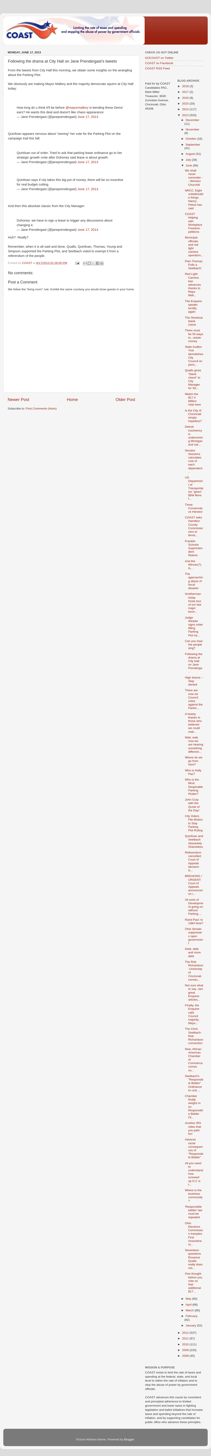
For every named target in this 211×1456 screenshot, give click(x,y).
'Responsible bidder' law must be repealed (193, 1212)
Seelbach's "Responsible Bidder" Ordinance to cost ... (194, 1083)
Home (72, 399)
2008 (185, 1355)
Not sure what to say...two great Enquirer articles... (194, 992)
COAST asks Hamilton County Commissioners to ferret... (194, 526)
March (190, 1310)
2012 (185, 1332)
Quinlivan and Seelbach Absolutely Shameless (194, 841)
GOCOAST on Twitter (159, 58)
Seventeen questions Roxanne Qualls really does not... (193, 1259)
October (191, 138)
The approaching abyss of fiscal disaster (194, 581)
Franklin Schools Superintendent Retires (193, 548)
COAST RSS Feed (157, 68)
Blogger (129, 1439)
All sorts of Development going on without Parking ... (194, 907)
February (192, 1316)
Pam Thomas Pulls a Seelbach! (193, 265)
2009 (185, 1350)
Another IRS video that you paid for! (193, 1128)
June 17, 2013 (88, 117)
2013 (185, 115)
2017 (185, 92)
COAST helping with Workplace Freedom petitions (193, 222)
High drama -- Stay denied (194, 681)
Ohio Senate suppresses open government (194, 936)
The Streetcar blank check (194, 321)
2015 (185, 103)
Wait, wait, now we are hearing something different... (194, 744)
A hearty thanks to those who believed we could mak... (193, 722)
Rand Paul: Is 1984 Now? (194, 921)
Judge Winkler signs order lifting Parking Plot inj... (194, 626)
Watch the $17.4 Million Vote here (193, 399)
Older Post (125, 399)
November (192, 129)
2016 (185, 97)
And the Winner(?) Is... (193, 564)
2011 (185, 1338)
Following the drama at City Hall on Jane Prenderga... (194, 662)
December (192, 120)
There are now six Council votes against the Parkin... (194, 699)
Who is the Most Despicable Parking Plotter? (194, 787)
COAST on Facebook (159, 63)
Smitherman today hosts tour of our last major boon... (193, 602)
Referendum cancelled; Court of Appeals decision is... (193, 861)
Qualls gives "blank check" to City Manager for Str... (193, 379)
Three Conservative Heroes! (193, 508)
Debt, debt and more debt (193, 952)
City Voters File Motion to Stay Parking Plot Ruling (194, 823)
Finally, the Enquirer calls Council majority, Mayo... (192, 1014)
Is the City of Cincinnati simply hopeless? (193, 416)
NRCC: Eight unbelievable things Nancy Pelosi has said (194, 199)
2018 (185, 86)
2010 (185, 1344)
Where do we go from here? (193, 761)
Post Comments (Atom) (41, 408)
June (189, 165)
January (191, 1325)
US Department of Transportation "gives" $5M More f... (194, 488)
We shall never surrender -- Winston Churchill (194, 177)
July (189, 159)
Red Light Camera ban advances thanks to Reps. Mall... (193, 284)
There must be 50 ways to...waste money (194, 336)
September (193, 144)
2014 (185, 109)
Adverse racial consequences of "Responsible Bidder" (194, 1148)
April (189, 1304)
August (191, 153)
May (189, 1298)
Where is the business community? (193, 1196)
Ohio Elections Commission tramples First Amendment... (194, 1233)
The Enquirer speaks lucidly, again (193, 306)
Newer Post (18, 399)
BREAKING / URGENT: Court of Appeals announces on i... (194, 884)
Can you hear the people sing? (194, 644)
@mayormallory (76, 107)
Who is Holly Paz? (193, 772)
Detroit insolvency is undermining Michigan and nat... (194, 435)
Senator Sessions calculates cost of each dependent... (194, 461)
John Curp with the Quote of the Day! (192, 805)
